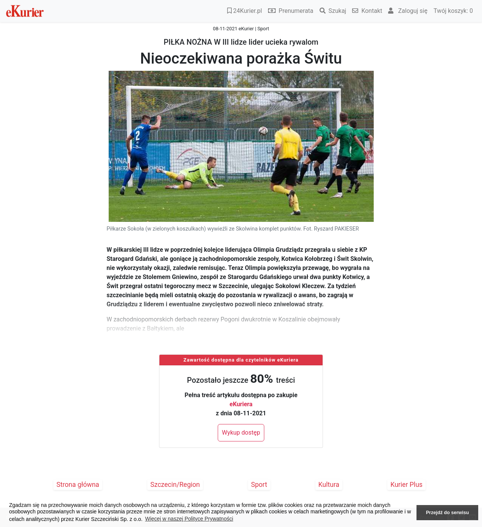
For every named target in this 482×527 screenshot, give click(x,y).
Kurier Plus (406, 484)
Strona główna (77, 484)
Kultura (328, 484)
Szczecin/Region (175, 484)
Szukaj (333, 10)
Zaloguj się (407, 10)
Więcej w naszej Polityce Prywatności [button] (189, 519)
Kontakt (367, 10)
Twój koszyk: (453, 10)
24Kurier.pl (244, 10)
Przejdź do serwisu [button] (447, 512)
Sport (259, 484)
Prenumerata (291, 10)
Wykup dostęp (241, 432)
